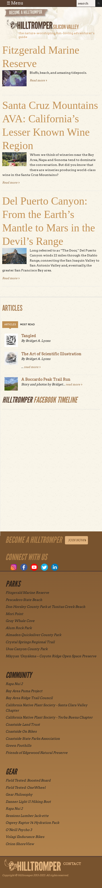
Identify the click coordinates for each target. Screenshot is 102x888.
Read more (38, 80)
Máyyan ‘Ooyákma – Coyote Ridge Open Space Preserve (51, 656)
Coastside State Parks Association (33, 739)
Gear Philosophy (19, 795)
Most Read (27, 324)
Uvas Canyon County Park (27, 649)
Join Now (76, 540)
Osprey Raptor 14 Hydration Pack (32, 823)
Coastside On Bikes (21, 731)
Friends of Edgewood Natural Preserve (37, 753)
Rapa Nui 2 (14, 684)
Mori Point (14, 614)
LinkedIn (54, 567)
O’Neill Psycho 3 (19, 830)
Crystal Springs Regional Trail (30, 642)
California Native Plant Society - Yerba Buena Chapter (49, 717)
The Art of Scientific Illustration (51, 354)
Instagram (13, 567)
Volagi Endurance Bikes (25, 837)
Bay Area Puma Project (24, 691)
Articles (10, 324)
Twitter (44, 567)
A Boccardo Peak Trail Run (45, 379)
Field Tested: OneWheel (26, 788)
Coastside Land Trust (23, 725)
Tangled (28, 336)
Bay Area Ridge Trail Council (29, 698)
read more (31, 367)
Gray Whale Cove (20, 621)
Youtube (34, 567)
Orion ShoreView (20, 844)
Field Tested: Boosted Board (28, 780)
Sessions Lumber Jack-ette (27, 816)
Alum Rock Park (19, 628)
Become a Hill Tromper (28, 14)
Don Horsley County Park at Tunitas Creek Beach (45, 607)
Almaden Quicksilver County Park (33, 635)
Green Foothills (18, 746)
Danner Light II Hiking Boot (28, 802)
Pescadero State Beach (24, 600)
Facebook (23, 567)
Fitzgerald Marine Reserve (27, 593)
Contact (72, 864)
